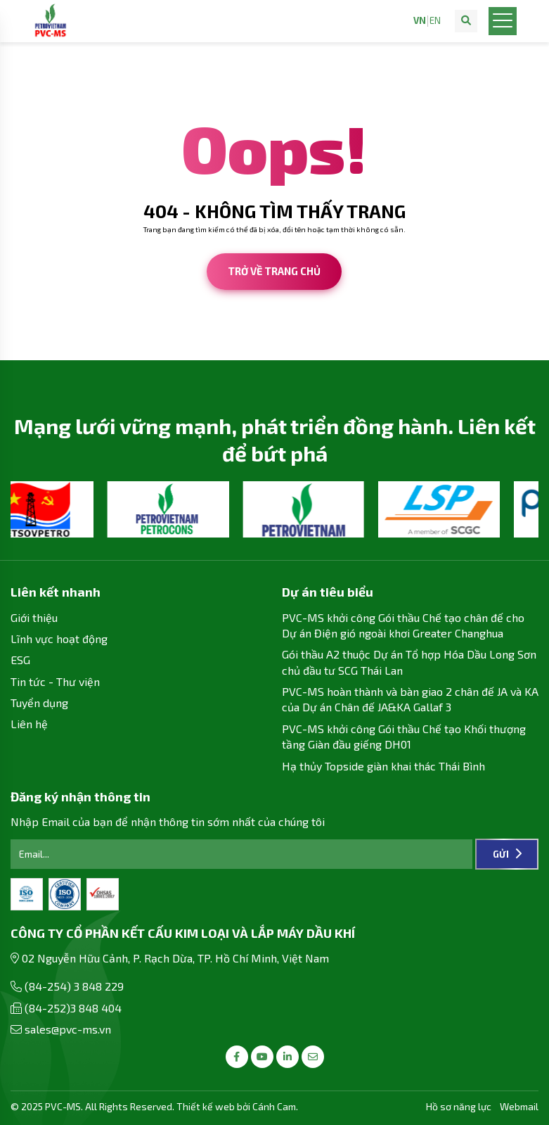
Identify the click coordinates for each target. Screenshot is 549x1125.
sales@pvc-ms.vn (68, 1029)
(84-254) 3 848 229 (74, 986)
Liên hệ (29, 723)
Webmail (519, 1106)
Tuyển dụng (39, 702)
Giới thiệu (34, 617)
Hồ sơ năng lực (458, 1106)
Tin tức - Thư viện (55, 681)
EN (435, 20)
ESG (20, 659)
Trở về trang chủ (274, 271)
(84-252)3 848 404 (73, 1008)
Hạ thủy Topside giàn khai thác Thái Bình (383, 766)
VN (419, 20)
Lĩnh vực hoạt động (59, 638)
